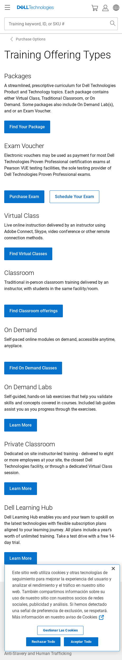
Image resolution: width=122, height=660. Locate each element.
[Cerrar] (113, 568)
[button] (115, 7)
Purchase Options (30, 39)
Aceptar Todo (81, 642)
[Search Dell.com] (113, 24)
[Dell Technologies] (35, 7)
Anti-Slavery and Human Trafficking (38, 653)
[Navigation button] (7, 7)
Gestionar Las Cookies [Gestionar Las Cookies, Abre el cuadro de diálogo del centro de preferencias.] (60, 630)
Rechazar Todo (43, 642)
